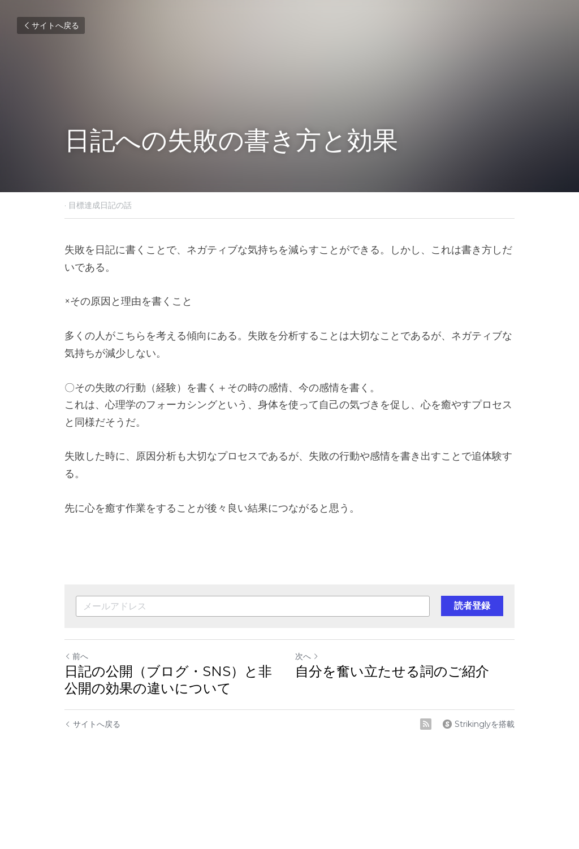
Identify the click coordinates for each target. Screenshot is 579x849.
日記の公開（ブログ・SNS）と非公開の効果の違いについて (168, 679)
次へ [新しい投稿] (307, 656)
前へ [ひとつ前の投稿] (76, 656)
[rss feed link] (425, 724)
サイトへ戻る (51, 25)
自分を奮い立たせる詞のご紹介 (392, 671)
